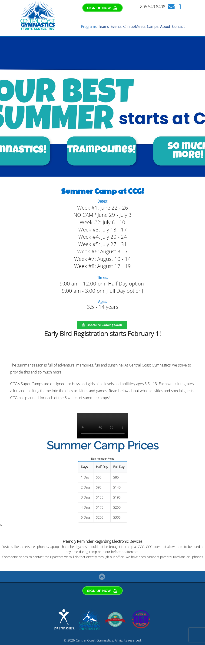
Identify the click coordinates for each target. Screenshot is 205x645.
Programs (88, 26)
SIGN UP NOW (102, 8)
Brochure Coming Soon (101, 325)
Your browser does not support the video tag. (102, 425)
